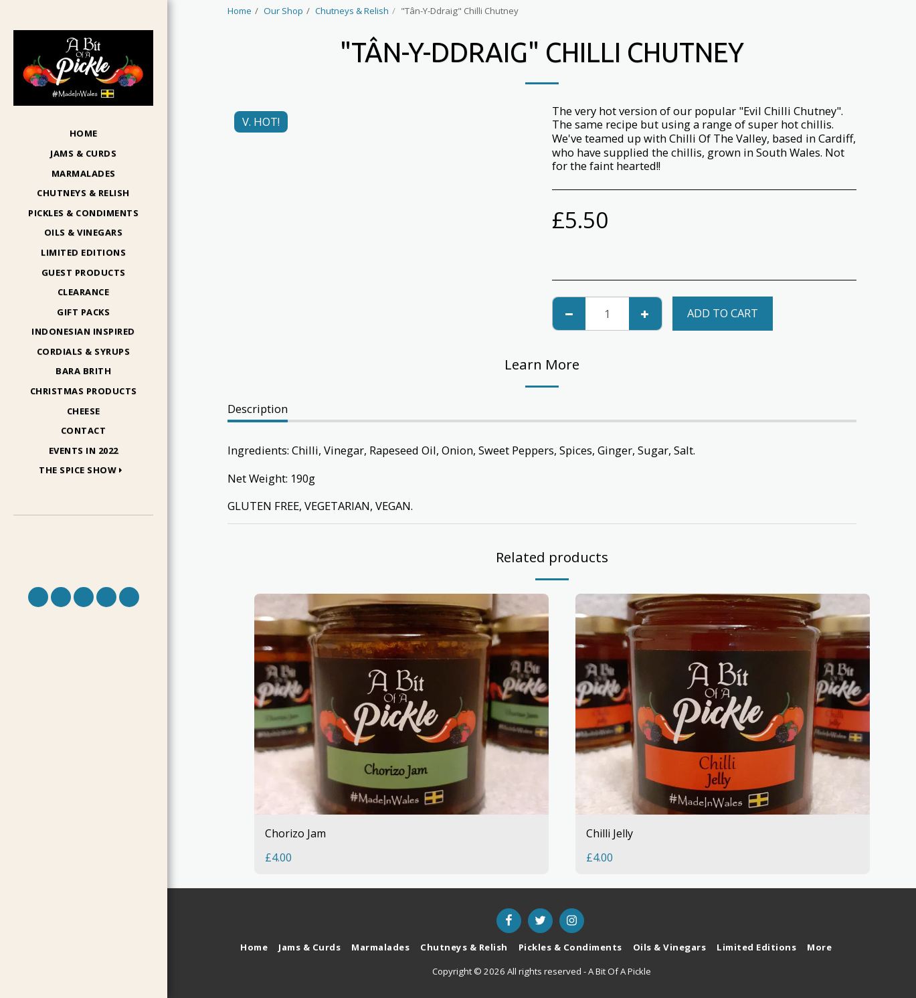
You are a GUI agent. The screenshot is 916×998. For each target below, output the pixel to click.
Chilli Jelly (611, 833)
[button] (83, 471)
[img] (401, 704)
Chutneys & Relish (352, 11)
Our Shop (283, 11)
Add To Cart (722, 313)
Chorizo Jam (296, 833)
